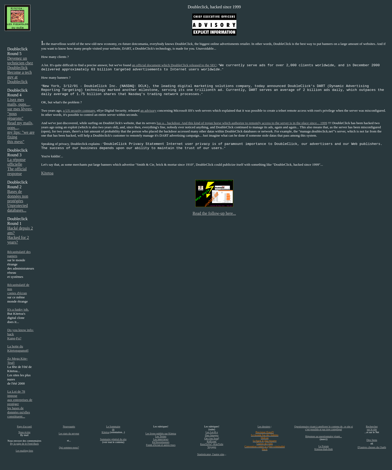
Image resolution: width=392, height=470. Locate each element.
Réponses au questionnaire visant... (323, 436)
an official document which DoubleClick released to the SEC (174, 65)
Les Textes (160, 436)
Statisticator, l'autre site (210, 454)
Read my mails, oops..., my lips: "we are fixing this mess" (21, 132)
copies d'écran (17, 293)
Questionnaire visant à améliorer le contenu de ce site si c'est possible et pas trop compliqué (323, 428)
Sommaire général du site (113, 439)
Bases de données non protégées (17, 196)
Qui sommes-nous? (69, 447)
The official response (17, 171)
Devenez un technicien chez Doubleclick (20, 63)
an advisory (148, 110)
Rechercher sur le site (372, 428)
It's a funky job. (18, 309)
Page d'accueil (24, 426)
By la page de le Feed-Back (24, 443)
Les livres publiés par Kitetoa (160, 433)
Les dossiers (264, 426)
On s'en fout (211, 438)
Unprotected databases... (17, 207)
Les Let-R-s (211, 432)
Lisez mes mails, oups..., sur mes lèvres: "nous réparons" (19, 108)
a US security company (79, 110)
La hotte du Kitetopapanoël (17, 348)
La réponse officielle (16, 161)
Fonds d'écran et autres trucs (160, 445)
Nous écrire (24, 432)
